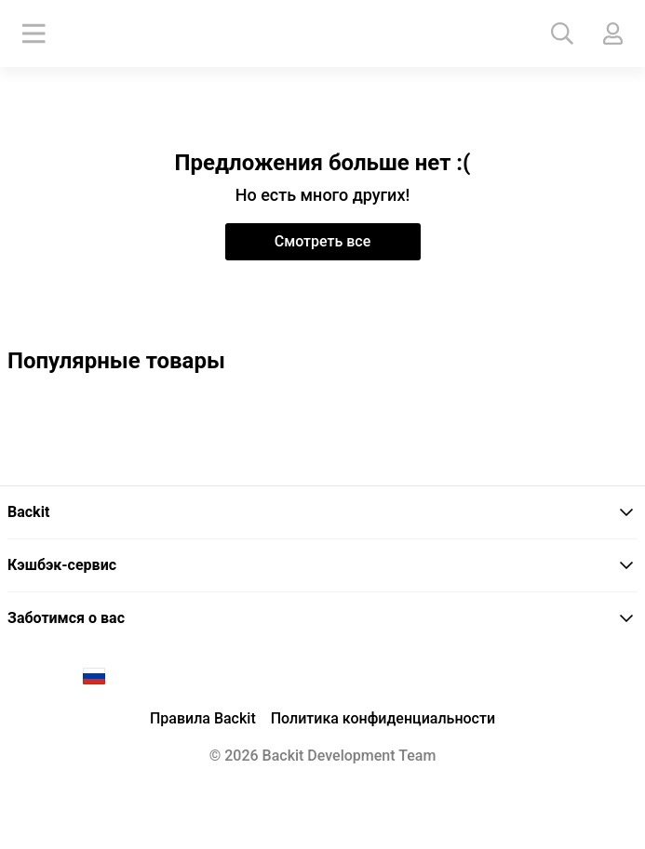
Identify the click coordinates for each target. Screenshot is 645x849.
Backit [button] (320, 512)
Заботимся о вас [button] (320, 618)
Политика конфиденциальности (383, 718)
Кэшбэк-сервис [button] (320, 565)
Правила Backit (203, 718)
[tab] (322, 512)
